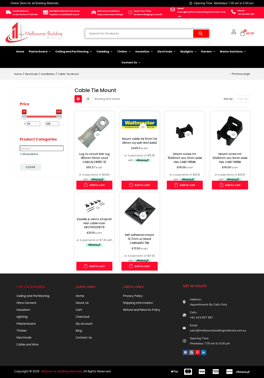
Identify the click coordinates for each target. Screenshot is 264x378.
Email (180, 8)
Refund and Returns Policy (141, 310)
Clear (30, 167)
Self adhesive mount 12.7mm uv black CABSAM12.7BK (139, 239)
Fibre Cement (26, 303)
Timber (124, 51)
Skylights (188, 51)
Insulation (144, 51)
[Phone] (233, 12)
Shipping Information (138, 303)
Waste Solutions (233, 51)
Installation (48, 74)
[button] (236, 99)
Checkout (83, 317)
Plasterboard (40, 51)
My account (84, 324)
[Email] (172, 9)
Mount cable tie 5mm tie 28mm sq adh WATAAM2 (139, 141)
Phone (241, 10)
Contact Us (131, 62)
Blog (79, 330)
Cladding (104, 51)
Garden (208, 51)
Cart (79, 310)
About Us (82, 303)
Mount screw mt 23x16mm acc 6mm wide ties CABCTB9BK (229, 158)
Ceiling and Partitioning (73, 51)
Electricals (166, 51)
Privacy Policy (133, 296)
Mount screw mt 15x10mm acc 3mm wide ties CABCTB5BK (185, 158)
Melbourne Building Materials (61, 371)
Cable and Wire (27, 344)
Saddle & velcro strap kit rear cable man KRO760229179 (94, 223)
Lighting (21, 317)
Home (20, 51)
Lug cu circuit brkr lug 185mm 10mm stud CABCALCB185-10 (94, 158)
